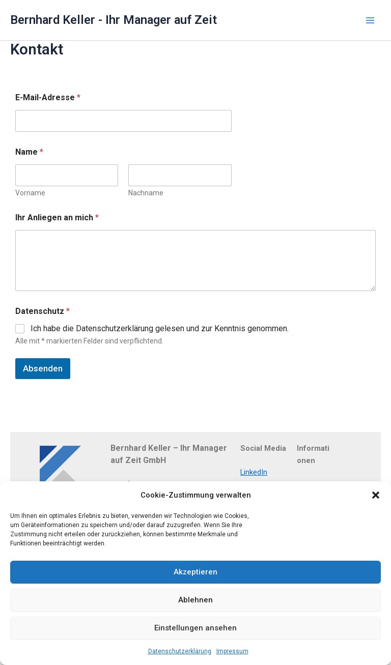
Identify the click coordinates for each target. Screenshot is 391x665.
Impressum (232, 651)
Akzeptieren (195, 571)
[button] (376, 495)
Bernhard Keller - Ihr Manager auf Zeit (113, 20)
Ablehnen (195, 599)
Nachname (145, 193)
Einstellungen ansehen (195, 627)
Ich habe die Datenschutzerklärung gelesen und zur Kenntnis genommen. (160, 328)
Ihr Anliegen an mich (57, 217)
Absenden (43, 368)
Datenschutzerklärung (179, 651)
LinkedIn (253, 472)
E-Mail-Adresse (47, 97)
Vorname (30, 193)
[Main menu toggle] (370, 20)
